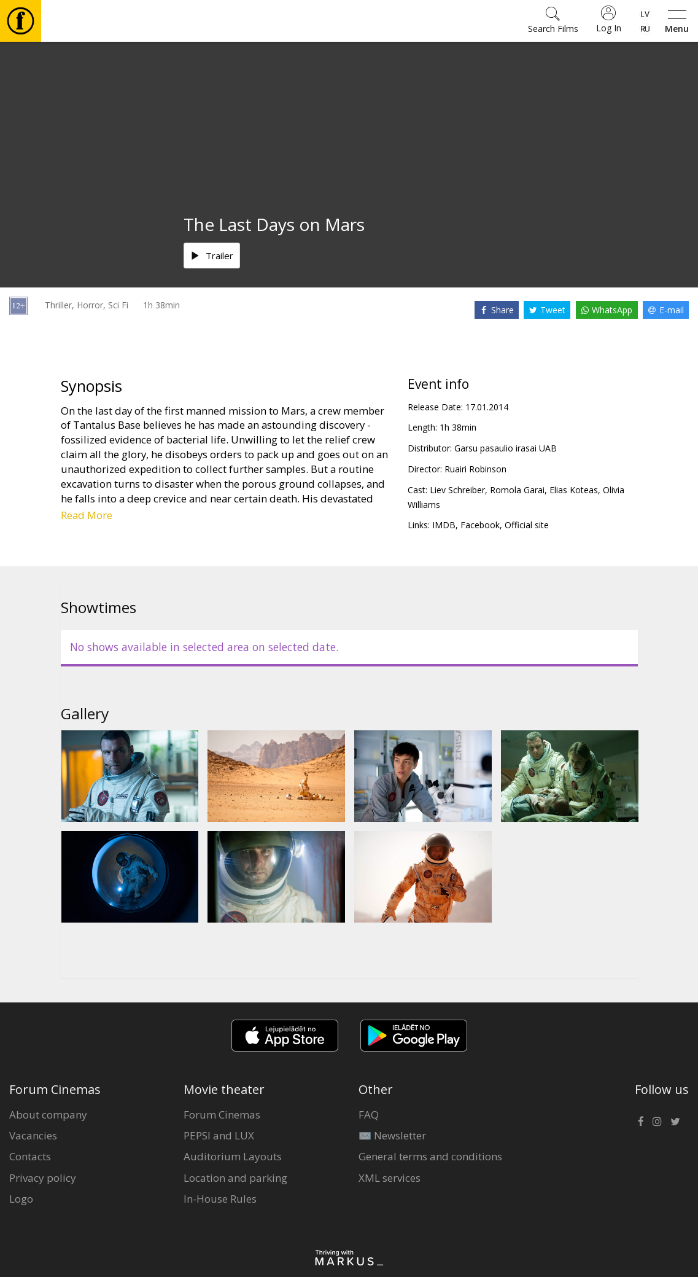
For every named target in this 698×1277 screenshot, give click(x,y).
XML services (390, 1178)
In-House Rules (220, 1199)
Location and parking (235, 1178)
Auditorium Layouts (233, 1156)
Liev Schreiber (457, 490)
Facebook (480, 525)
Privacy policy (42, 1178)
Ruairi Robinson (475, 469)
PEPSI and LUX (219, 1135)
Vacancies (33, 1135)
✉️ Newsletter (392, 1135)
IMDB (444, 525)
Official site (527, 525)
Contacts (30, 1156)
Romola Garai (517, 490)
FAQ (369, 1114)
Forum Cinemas (222, 1114)
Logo (21, 1199)
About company (48, 1114)
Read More (86, 515)
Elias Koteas (573, 490)
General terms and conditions (430, 1156)
